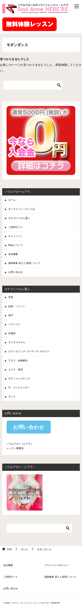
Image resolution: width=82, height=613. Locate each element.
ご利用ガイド (15, 227)
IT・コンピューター (19, 387)
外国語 (12, 333)
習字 (10, 315)
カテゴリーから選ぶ (19, 218)
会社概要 (13, 254)
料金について (15, 245)
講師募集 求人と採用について (24, 263)
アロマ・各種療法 (18, 360)
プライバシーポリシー (56, 565)
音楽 (10, 297)
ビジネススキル (16, 342)
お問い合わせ (15, 272)
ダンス (12, 396)
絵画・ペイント (16, 306)
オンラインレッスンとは (21, 209)
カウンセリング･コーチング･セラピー (28, 351)
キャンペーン (15, 236)
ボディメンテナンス (19, 378)
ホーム (12, 200)
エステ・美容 (15, 369)
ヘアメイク (14, 324)
